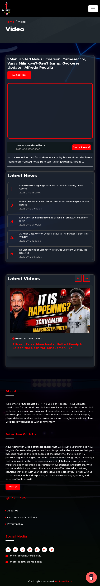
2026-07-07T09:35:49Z (27, 338)
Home (10, 21)
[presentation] (78, 278)
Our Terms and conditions (22, 517)
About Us (12, 510)
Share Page (81, 147)
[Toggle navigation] (93, 8)
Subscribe (19, 74)
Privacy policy (15, 523)
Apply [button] (13, 486)
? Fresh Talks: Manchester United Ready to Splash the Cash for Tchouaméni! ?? (48, 346)
